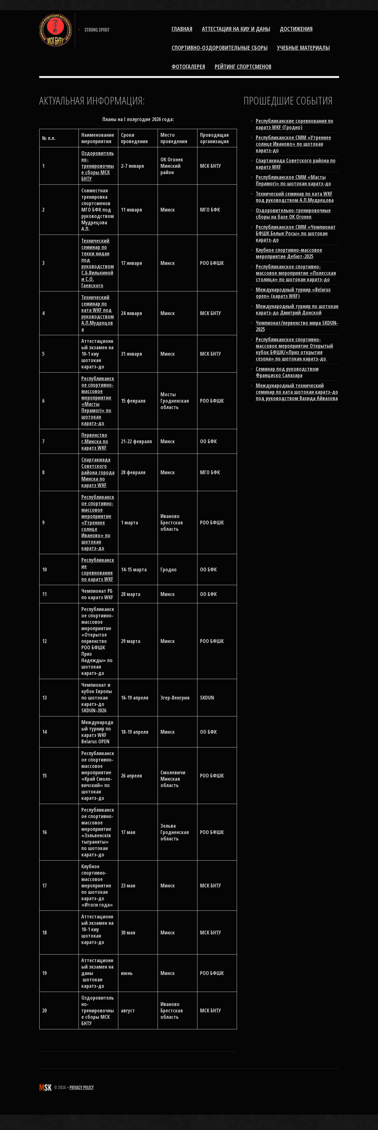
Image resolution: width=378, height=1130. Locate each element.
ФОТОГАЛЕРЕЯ (188, 66)
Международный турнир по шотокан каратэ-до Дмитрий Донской (297, 309)
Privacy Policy (82, 1087)
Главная (182, 29)
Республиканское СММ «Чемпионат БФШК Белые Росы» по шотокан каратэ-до (296, 233)
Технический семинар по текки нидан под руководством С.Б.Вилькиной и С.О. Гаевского (97, 263)
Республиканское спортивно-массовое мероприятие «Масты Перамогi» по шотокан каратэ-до (97, 401)
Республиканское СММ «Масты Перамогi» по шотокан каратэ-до (293, 180)
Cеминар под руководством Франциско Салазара (287, 372)
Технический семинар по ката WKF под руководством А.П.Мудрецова (97, 313)
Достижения (296, 29)
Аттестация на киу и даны (236, 29)
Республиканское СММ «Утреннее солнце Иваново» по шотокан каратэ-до (293, 144)
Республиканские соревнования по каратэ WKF (97, 569)
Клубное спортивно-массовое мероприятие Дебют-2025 (289, 253)
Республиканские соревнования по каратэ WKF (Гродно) (294, 124)
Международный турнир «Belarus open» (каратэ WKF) (293, 292)
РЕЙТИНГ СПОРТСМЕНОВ (243, 66)
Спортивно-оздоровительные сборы (220, 47)
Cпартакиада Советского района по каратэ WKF (296, 163)
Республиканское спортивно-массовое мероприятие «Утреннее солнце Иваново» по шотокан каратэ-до (97, 522)
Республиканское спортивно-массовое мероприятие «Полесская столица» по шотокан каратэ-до (296, 273)
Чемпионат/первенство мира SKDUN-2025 (297, 326)
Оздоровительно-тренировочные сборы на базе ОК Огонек (293, 213)
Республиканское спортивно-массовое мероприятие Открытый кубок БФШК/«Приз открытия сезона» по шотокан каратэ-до (294, 349)
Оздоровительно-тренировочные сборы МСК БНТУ (97, 166)
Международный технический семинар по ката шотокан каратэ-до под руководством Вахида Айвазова (297, 392)
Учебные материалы (303, 47)
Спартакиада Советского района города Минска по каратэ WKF (98, 472)
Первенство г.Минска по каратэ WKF (94, 441)
